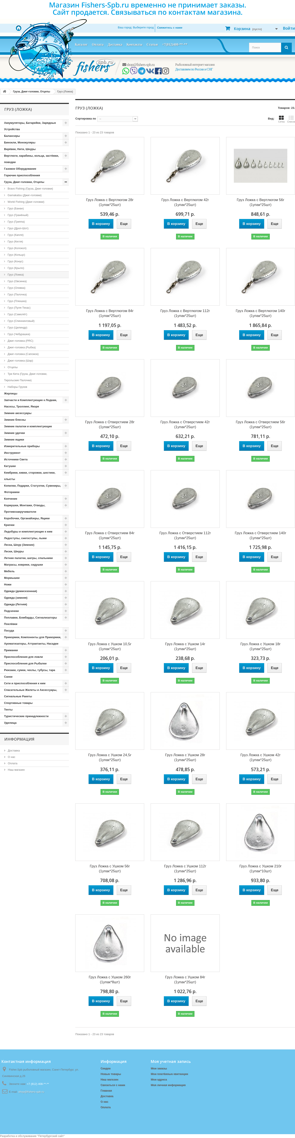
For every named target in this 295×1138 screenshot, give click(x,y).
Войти (289, 28)
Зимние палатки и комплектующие (28, 426)
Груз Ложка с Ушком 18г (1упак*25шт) (260, 646)
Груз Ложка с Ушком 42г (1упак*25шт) (260, 757)
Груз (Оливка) (16, 287)
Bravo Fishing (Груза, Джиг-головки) (30, 188)
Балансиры (12, 135)
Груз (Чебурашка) (18, 334)
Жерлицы (10, 393)
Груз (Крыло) (15, 268)
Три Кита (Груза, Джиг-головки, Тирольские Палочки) (25, 377)
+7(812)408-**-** (174, 44)
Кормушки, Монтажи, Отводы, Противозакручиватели (24, 508)
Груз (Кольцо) (16, 254)
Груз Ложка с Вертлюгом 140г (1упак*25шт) (260, 313)
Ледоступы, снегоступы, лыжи (25, 538)
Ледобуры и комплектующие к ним (28, 531)
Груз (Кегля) (15, 241)
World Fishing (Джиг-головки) (25, 201)
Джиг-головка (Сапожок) (23, 354)
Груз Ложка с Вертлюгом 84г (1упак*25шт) (109, 313)
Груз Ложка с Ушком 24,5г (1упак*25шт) (109, 757)
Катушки (10, 466)
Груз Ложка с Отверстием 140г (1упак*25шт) (260, 535)
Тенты (8, 709)
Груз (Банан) (15, 208)
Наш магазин (16, 769)
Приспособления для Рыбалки (25, 663)
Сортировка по (85, 118)
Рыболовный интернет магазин (195, 64)
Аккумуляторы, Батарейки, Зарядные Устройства (30, 126)
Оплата (97, 44)
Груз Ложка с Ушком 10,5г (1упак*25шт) (109, 646)
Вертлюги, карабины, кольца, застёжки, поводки (31, 159)
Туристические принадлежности (26, 716)
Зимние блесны (15, 419)
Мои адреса (159, 1079)
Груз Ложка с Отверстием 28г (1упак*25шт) (110, 424)
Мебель (9, 571)
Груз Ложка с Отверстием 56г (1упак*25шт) (260, 424)
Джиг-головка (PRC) (20, 340)
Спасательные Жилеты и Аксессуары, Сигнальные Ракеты (30, 693)
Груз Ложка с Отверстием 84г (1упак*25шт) (110, 535)
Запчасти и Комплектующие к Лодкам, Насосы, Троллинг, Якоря (30, 403)
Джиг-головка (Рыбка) (21, 347)
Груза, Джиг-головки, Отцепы (24, 182)
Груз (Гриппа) (16, 221)
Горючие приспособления (22, 175)
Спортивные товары (18, 703)
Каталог (81, 44)
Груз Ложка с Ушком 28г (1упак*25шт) (185, 757)
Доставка (115, 44)
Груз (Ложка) (15, 274)
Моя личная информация (168, 1085)
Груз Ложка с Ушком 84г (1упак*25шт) (185, 979)
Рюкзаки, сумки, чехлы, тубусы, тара (29, 670)
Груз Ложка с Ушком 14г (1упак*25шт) (185, 646)
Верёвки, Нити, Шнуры (20, 149)
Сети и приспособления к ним (24, 683)
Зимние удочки (14, 433)
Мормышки (12, 577)
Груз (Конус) (15, 261)
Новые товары (111, 1073)
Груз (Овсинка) (17, 281)
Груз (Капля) (15, 234)
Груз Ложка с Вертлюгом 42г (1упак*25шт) (185, 202)
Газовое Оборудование (20, 168)
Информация (19, 739)
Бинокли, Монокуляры (19, 142)
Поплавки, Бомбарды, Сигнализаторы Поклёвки (30, 621)
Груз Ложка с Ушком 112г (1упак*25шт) (185, 868)
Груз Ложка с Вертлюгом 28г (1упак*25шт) (109, 202)
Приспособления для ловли (23, 656)
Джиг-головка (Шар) (20, 360)
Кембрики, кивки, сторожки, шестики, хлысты (29, 476)
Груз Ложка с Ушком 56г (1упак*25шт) (110, 868)
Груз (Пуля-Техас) (19, 307)
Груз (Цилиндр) (17, 327)
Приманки (11, 650)
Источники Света (16, 459)
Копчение (10, 498)
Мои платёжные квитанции (169, 1073)
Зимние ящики (14, 439)
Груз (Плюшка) (17, 301)
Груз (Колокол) (17, 248)
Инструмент (12, 452)
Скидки (106, 1068)
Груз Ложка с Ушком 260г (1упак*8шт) (110, 979)
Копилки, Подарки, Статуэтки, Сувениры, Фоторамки (32, 489)
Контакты (134, 44)
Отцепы (12, 367)
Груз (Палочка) (17, 294)
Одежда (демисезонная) (20, 591)
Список (291, 119)
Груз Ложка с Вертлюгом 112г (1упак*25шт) (185, 313)
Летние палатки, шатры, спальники (28, 558)
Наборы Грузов (17, 386)
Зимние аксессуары (17, 413)
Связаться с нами (113, 1085)
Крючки (9, 525)
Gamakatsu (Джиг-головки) (24, 195)
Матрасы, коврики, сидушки (23, 564)
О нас (11, 757)
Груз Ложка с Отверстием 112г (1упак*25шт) (185, 535)
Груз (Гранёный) (17, 215)
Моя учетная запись (171, 1061)
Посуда (9, 630)
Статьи (152, 44)
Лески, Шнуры (14, 551)
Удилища (10, 722)
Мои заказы (159, 1068)
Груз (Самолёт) (17, 314)
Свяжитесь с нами (169, 27)
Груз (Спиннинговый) (20, 320)
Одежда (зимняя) (15, 597)
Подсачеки (11, 611)
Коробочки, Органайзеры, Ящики (27, 518)
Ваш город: (136, 27)
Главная (106, 1090)
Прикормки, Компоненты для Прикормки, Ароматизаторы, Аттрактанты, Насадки (32, 640)
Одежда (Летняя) (15, 604)
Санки (8, 676)
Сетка (281, 119)
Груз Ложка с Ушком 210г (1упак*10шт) (260, 868)
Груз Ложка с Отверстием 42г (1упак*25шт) (185, 424)
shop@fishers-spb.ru (138, 65)
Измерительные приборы (22, 446)
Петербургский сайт (51, 1136)
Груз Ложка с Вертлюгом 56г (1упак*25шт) (260, 202)
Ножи (7, 584)
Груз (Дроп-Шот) (17, 228)
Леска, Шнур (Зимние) (19, 544)
